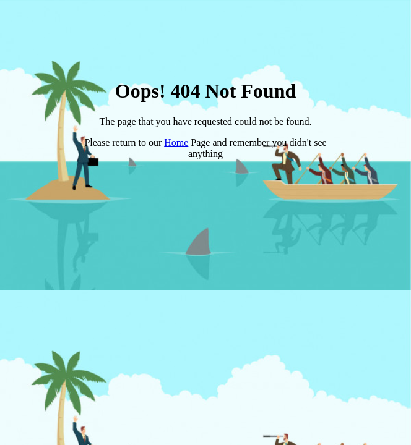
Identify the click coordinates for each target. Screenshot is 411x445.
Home (176, 142)
